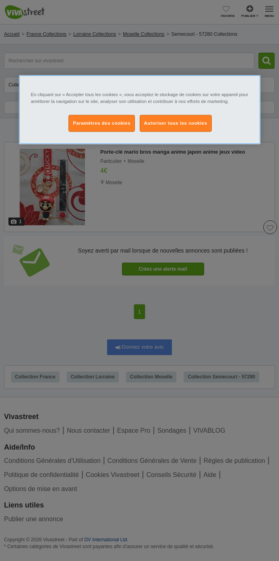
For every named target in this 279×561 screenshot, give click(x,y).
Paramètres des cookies (101, 123)
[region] (139, 109)
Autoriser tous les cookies (175, 123)
